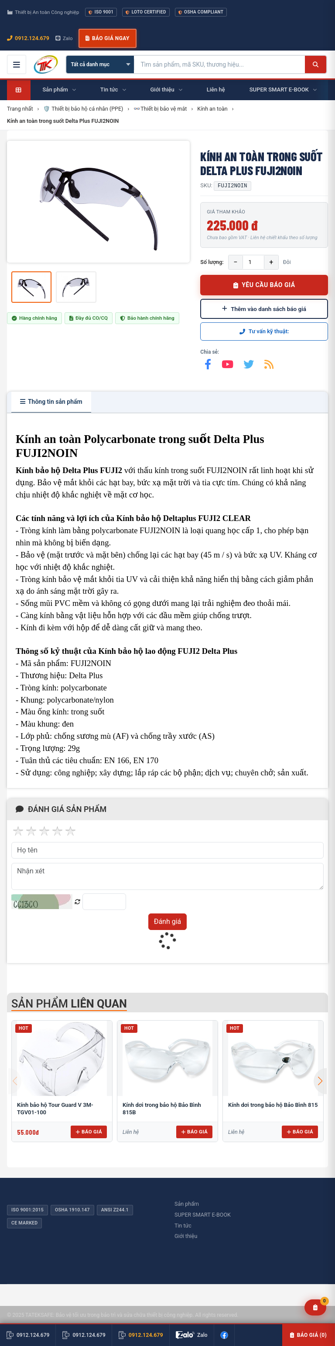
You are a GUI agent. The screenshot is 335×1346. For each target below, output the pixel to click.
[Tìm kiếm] (315, 64)
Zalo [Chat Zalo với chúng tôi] (64, 38)
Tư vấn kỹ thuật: (264, 331)
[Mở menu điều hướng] (16, 64)
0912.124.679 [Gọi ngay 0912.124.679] (28, 38)
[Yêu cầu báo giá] (315, 1307)
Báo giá (88, 1132)
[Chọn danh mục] (100, 64)
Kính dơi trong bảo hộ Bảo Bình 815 (273, 1105)
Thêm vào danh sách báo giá (264, 308)
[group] (98, 202)
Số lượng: (211, 262)
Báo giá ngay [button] (107, 38)
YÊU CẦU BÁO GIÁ (264, 284)
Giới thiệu (185, 1236)
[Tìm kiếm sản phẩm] (219, 64)
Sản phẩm (186, 1204)
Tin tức (182, 1225)
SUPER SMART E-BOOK (202, 1214)
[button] (320, 1081)
